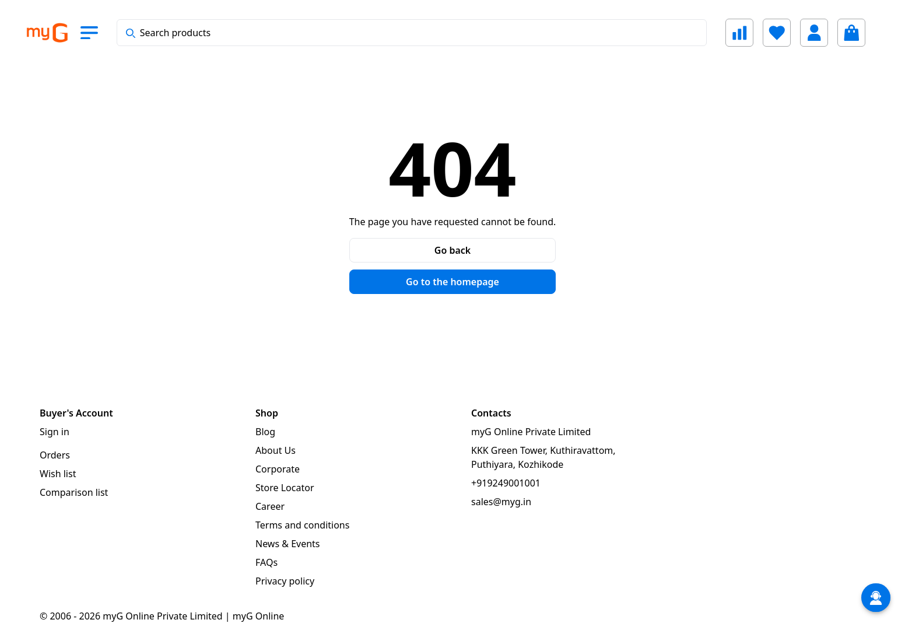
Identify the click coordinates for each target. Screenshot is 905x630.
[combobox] (412, 33)
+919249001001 (506, 483)
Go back (452, 250)
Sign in (54, 431)
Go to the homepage (452, 281)
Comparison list (74, 492)
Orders (55, 455)
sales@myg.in (501, 501)
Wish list (58, 473)
